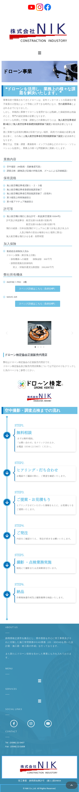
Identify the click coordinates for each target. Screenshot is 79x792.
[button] (39, 53)
